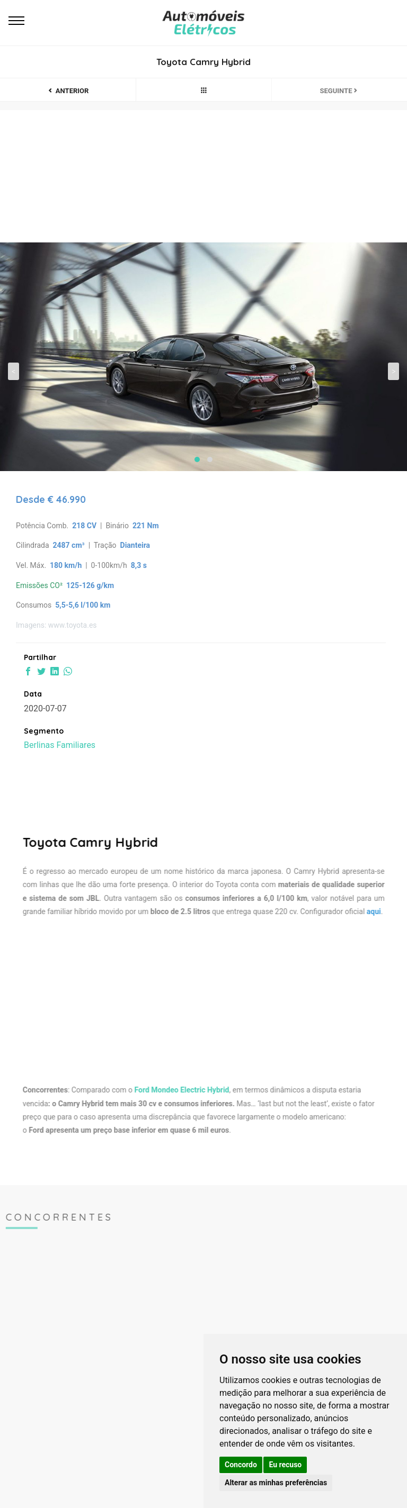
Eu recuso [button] (285, 1464)
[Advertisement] (196, 999)
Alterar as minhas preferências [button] (276, 1482)
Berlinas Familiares (59, 745)
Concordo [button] (241, 1464)
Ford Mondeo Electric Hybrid (174, 1090)
